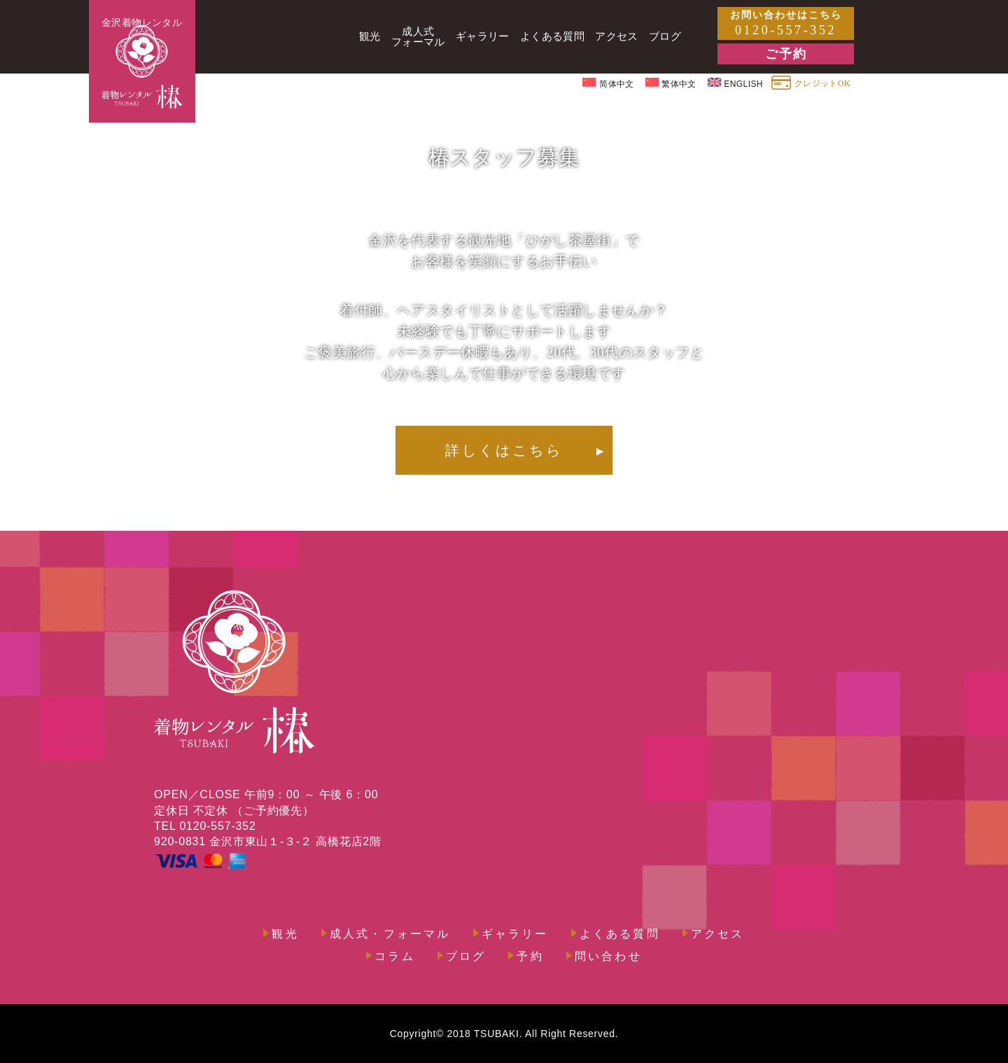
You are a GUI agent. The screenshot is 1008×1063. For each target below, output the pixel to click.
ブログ (466, 956)
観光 (285, 934)
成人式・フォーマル (390, 934)
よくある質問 (620, 934)
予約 (530, 956)
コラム (394, 956)
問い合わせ (608, 956)
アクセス (718, 934)
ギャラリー (515, 934)
